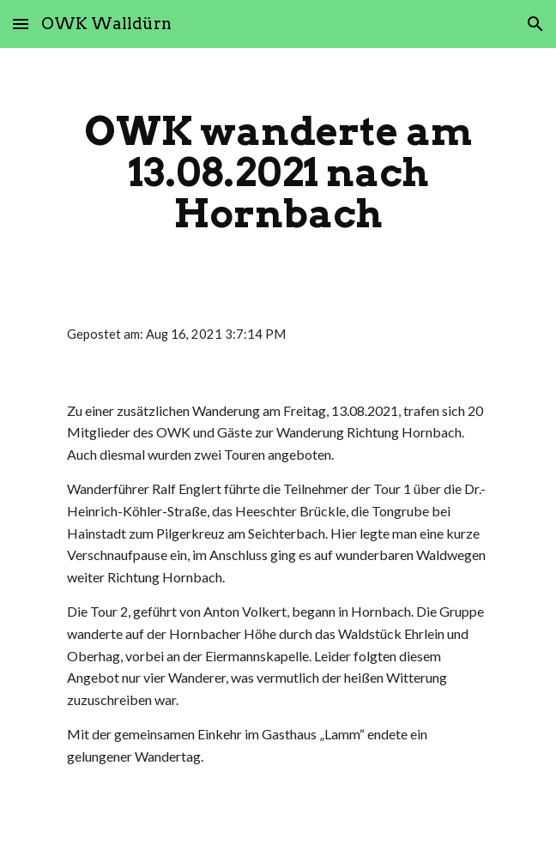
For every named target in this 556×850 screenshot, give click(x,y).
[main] (277, 172)
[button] (20, 23)
